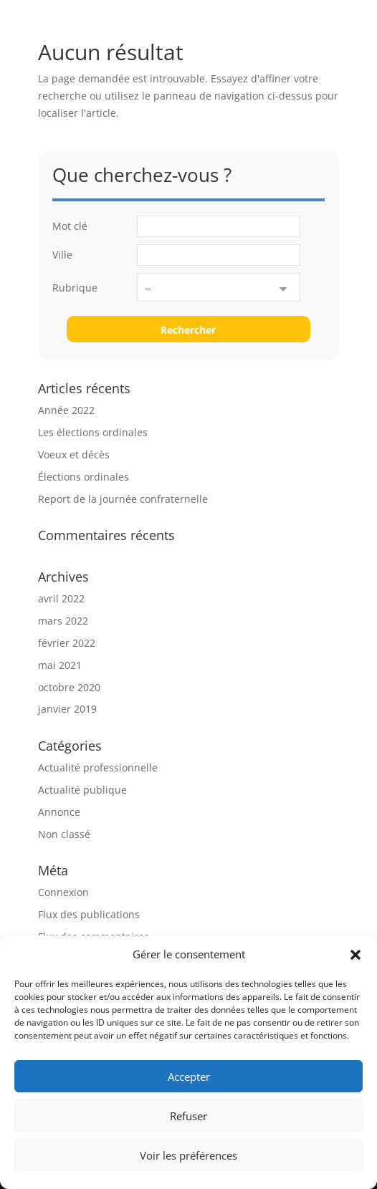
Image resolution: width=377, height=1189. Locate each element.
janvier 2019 (67, 709)
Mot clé (69, 226)
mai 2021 (60, 665)
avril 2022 (61, 598)
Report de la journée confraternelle (123, 499)
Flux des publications (89, 914)
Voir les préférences (188, 1155)
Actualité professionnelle (98, 767)
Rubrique (74, 287)
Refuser (188, 1116)
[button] (355, 955)
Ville (62, 254)
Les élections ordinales (93, 432)
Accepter (189, 1076)
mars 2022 (63, 620)
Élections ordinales (83, 476)
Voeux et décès (74, 454)
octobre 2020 (69, 687)
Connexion (63, 892)
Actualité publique (82, 789)
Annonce (59, 812)
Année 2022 (66, 410)
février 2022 (66, 643)
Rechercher (188, 330)
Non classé (64, 834)
